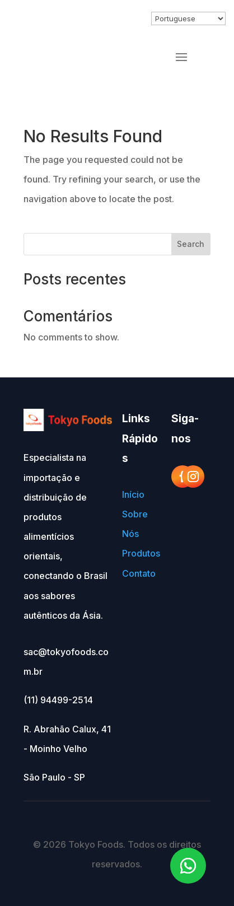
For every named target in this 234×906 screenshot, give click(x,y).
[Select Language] (188, 18)
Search (190, 244)
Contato (139, 573)
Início (133, 494)
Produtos (141, 553)
